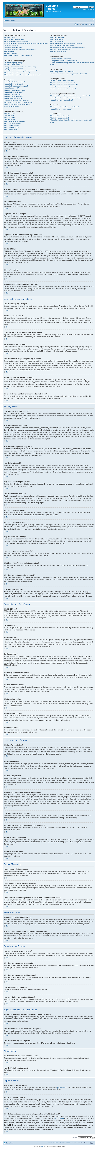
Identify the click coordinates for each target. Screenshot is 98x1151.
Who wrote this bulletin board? (59, 116)
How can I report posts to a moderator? (16, 100)
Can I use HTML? (9, 115)
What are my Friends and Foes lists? (61, 71)
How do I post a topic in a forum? (14, 82)
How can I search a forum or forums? (62, 80)
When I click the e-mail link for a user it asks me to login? (22, 75)
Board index (10, 20)
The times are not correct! (12, 64)
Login (92, 24)
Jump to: (74, 1137)
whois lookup (59, 1118)
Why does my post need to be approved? (17, 104)
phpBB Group (62, 1087)
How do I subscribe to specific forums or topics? (65, 98)
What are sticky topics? (11, 125)
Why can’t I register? (10, 54)
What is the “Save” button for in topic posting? (18, 102)
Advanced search (88, 9)
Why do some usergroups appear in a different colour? (67, 47)
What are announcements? (12, 123)
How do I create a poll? (11, 88)
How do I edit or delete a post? (14, 84)
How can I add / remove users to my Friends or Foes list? (68, 74)
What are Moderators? (57, 39)
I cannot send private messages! (60, 58)
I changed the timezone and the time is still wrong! (20, 67)
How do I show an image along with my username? (20, 71)
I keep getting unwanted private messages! (63, 61)
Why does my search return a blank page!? (63, 85)
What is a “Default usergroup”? (60, 49)
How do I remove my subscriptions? (61, 100)
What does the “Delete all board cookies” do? (18, 55)
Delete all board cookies (62, 1142)
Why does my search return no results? (62, 83)
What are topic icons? (11, 129)
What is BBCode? (9, 113)
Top (7, 151)
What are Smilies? (10, 117)
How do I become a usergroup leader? (62, 45)
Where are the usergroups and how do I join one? (66, 43)
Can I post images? (10, 119)
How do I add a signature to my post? (16, 86)
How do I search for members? (60, 87)
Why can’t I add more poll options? (15, 90)
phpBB (42, 1146)
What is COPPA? (9, 52)
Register (85, 24)
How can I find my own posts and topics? (63, 89)
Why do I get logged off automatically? (16, 41)
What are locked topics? (11, 127)
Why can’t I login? (9, 37)
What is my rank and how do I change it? (17, 73)
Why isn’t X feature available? (59, 118)
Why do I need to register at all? (14, 39)
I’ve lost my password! (11, 45)
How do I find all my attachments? (61, 109)
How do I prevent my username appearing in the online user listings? (26, 43)
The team (51, 1142)
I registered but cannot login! (13, 47)
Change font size (92, 20)
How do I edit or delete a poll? (13, 92)
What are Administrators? (58, 37)
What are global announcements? (15, 121)
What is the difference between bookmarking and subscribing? (70, 96)
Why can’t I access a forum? (13, 94)
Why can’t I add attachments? (13, 96)
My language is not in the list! (13, 69)
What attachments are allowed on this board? (64, 107)
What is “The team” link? (58, 52)
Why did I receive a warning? (13, 98)
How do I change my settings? (13, 62)
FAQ (77, 24)
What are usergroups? (57, 41)
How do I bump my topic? (12, 106)
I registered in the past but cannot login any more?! (20, 49)
